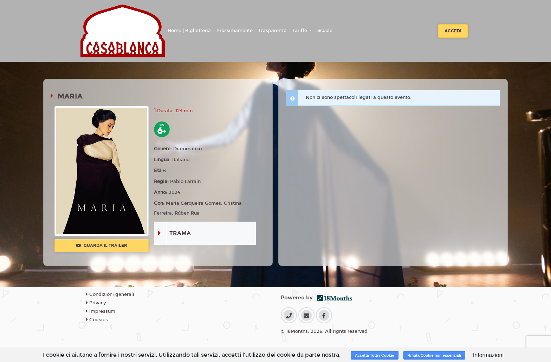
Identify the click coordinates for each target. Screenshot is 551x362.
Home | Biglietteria (189, 30)
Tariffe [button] (300, 30)
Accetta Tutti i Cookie (374, 355)
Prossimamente (234, 30)
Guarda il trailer (101, 245)
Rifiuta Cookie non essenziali (434, 355)
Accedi (453, 30)
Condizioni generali (110, 294)
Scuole (324, 30)
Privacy (96, 303)
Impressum (100, 311)
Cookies (97, 320)
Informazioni (488, 355)
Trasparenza (272, 30)
